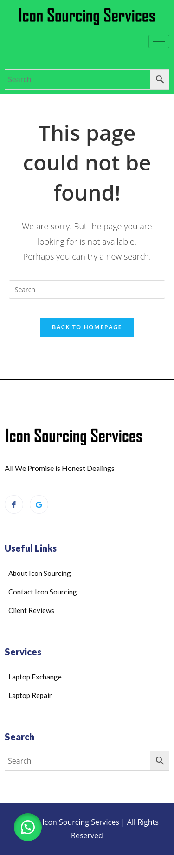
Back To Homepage (87, 327)
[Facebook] (14, 504)
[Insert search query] (87, 289)
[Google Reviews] (39, 504)
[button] (28, 827)
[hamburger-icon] (158, 41)
